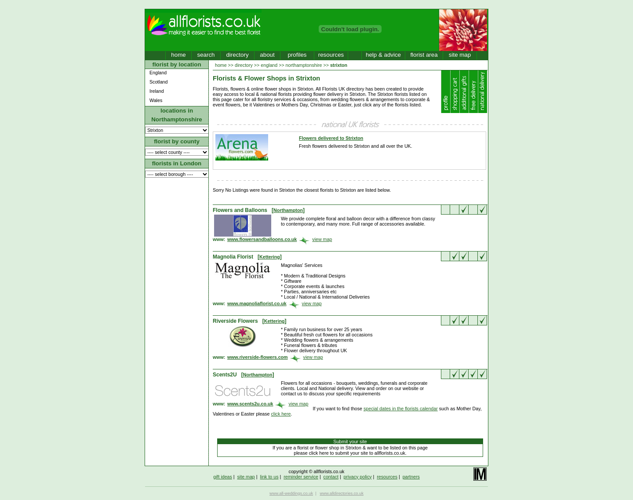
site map (460, 54)
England (158, 72)
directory (237, 54)
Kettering (269, 256)
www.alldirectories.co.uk (342, 493)
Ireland (156, 91)
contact (331, 476)
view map (322, 239)
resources (331, 54)
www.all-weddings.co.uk (291, 493)
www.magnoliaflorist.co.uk (257, 303)
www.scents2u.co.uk (250, 403)
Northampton (288, 210)
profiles (297, 54)
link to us (269, 476)
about (267, 54)
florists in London (177, 163)
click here (281, 413)
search (206, 54)
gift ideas (222, 476)
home (178, 54)
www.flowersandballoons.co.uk (262, 239)
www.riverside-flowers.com (257, 357)
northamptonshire (304, 65)
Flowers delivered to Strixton (331, 138)
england (269, 65)
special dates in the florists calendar (401, 408)
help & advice (383, 54)
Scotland (158, 81)
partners (411, 476)
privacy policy (358, 476)
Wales (155, 100)
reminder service (301, 476)
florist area (423, 54)
